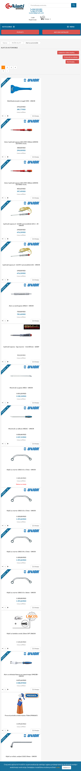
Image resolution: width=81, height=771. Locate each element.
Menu (70, 27)
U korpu (34, 116)
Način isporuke (7, 728)
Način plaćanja (7, 726)
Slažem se (66, 767)
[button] (68, 52)
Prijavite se (53, 628)
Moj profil (47, 726)
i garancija (45, 651)
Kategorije (8, 27)
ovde (58, 767)
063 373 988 (37, 11)
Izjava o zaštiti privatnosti (11, 734)
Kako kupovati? (8, 723)
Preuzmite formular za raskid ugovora (56, 731)
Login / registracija (50, 723)
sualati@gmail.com (36, 13)
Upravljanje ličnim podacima (53, 728)
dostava (37, 640)
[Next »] (7, 71)
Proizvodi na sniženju (71, 57)
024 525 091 (37, 9)
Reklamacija (6, 731)
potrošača (43, 661)
